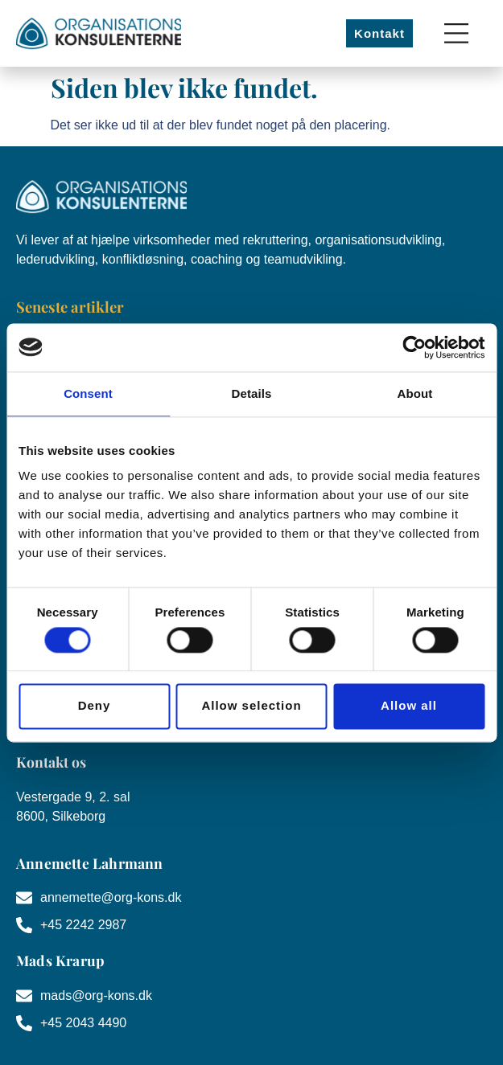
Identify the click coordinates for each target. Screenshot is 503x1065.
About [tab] (415, 393)
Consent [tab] (88, 393)
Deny (94, 706)
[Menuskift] (456, 33)
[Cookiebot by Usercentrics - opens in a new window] (414, 347)
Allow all (409, 706)
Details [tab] (252, 393)
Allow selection (251, 706)
